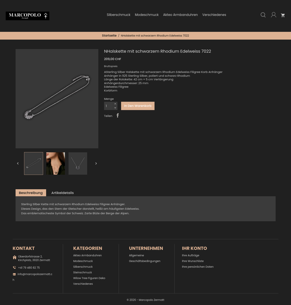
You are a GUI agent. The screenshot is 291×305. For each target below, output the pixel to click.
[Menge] (108, 106)
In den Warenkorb (137, 106)
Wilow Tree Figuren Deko (89, 278)
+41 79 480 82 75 (29, 268)
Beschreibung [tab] (31, 192)
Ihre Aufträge (190, 255)
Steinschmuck (82, 272)
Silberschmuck (118, 15)
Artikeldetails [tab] (62, 192)
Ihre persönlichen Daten (198, 267)
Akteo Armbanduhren (180, 15)
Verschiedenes (214, 15)
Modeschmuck (147, 15)
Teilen (117, 115)
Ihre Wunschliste (193, 261)
